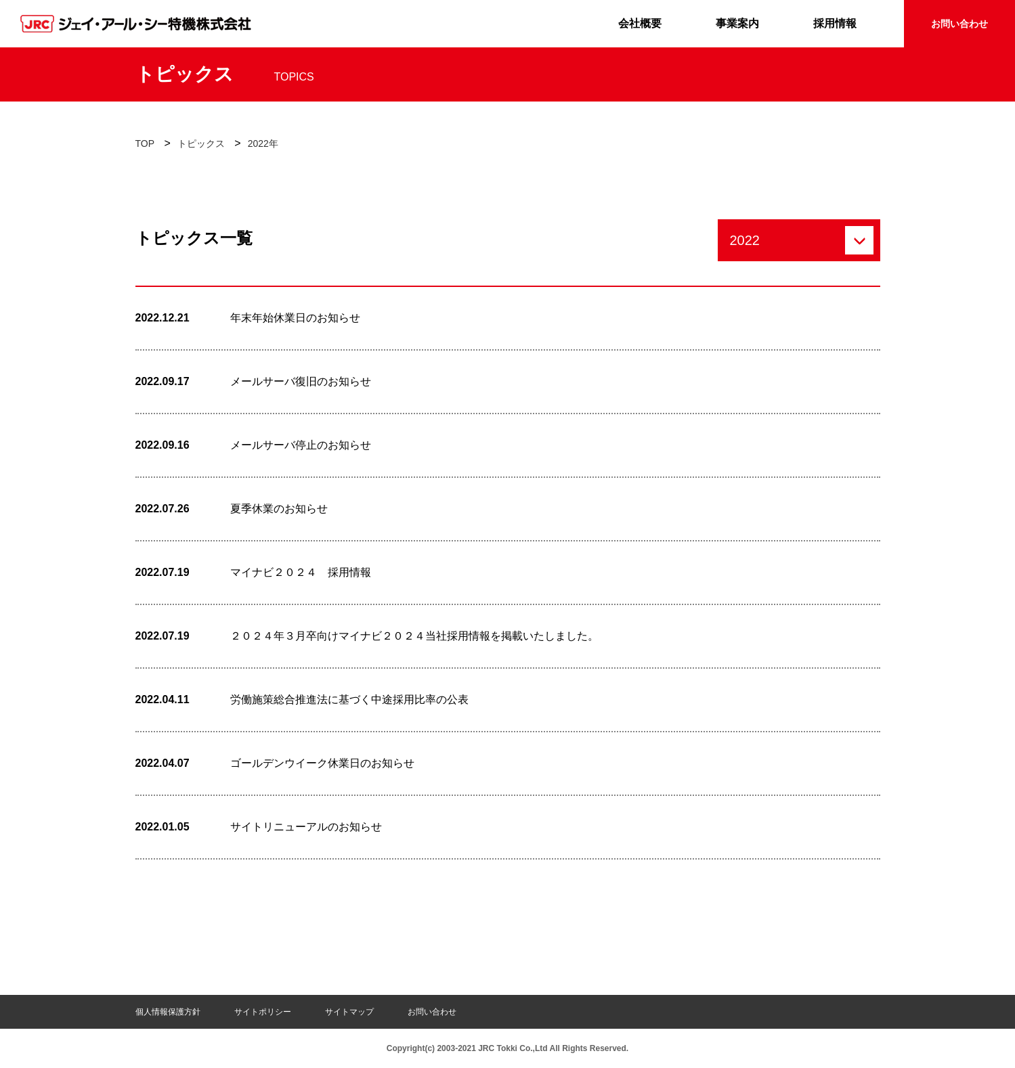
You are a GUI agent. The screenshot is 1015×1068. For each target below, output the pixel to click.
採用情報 (835, 23)
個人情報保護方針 (167, 1012)
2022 (745, 240)
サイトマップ (349, 1012)
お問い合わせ (959, 23)
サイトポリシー (262, 1012)
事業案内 (737, 23)
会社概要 (640, 23)
